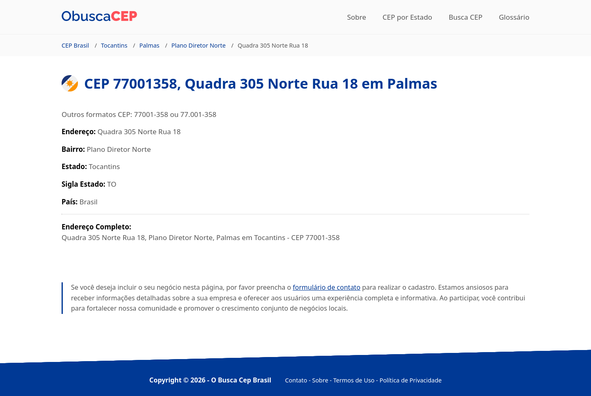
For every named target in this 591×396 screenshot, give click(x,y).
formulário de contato (326, 287)
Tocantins (114, 45)
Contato (296, 380)
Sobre (356, 17)
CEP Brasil (75, 45)
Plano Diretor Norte (198, 45)
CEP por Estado (407, 17)
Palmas (149, 45)
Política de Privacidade (411, 380)
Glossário (514, 17)
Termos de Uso (354, 380)
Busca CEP (465, 17)
